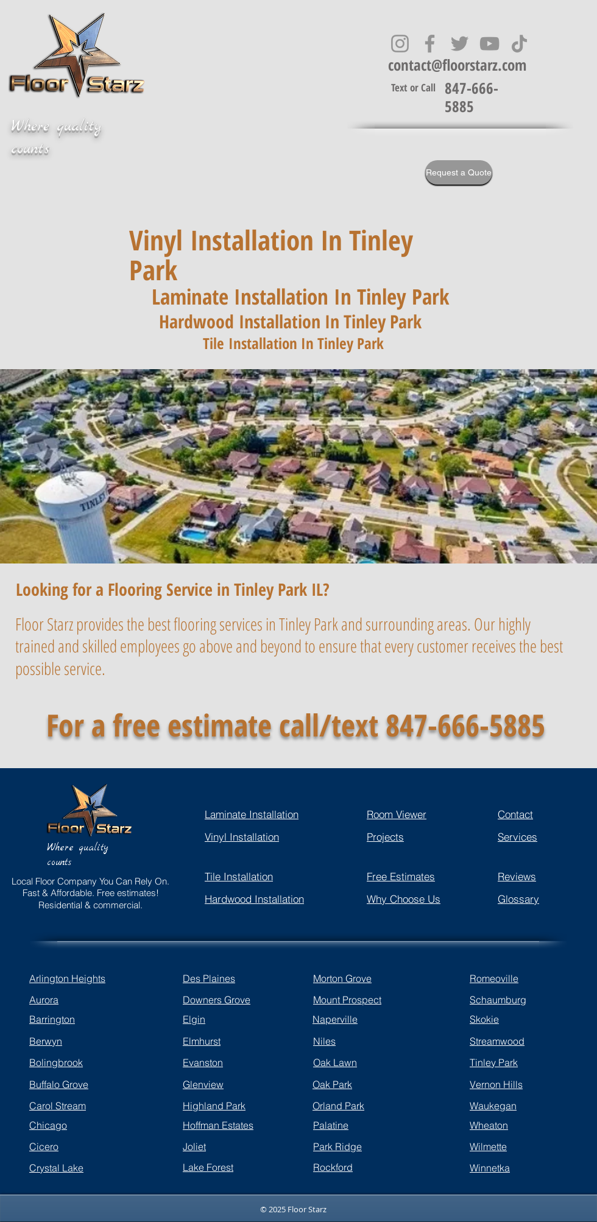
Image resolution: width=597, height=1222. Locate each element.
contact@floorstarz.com (457, 64)
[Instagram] (400, 43)
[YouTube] (489, 43)
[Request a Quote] (458, 172)
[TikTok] (519, 43)
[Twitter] (460, 43)
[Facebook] (430, 43)
